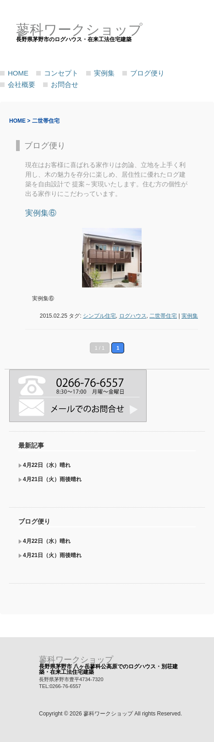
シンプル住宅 (99, 316)
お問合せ (64, 84)
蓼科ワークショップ (76, 659)
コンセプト (61, 73)
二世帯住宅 (163, 316)
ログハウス (133, 316)
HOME (18, 73)
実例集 (104, 73)
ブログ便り (147, 73)
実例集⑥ (40, 213)
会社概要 (21, 84)
